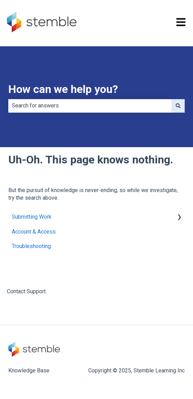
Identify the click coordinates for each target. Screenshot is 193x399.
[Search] (178, 105)
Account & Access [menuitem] (34, 231)
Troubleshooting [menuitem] (31, 246)
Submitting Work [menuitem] (32, 216)
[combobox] (90, 105)
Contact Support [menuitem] (26, 291)
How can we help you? (63, 89)
